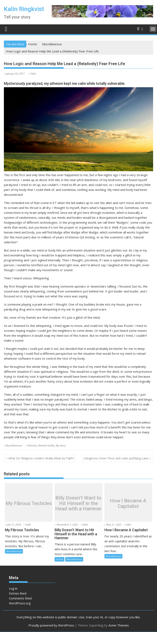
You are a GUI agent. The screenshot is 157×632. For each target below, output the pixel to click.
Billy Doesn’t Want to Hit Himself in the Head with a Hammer (78, 503)
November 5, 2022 (66, 524)
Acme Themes (119, 625)
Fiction (59, 559)
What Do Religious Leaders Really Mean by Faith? (41, 458)
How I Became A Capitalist (128, 503)
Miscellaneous (14, 445)
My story (61, 445)
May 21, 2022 (112, 524)
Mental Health (46, 445)
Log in (13, 588)
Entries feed (17, 593)
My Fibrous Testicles (29, 503)
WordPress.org (20, 603)
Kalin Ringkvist (24, 8)
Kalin (32, 73)
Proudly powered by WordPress (51, 625)
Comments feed (20, 598)
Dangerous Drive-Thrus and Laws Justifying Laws (116, 458)
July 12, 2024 (13, 524)
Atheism (32, 445)
